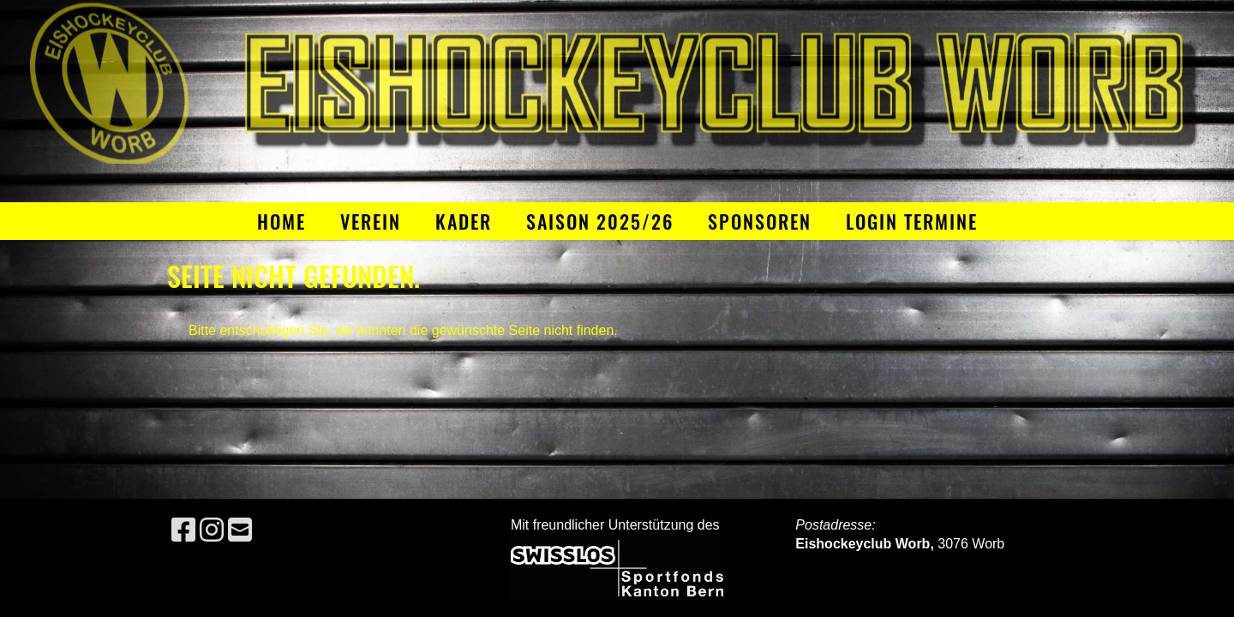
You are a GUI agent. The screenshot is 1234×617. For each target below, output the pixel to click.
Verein (370, 221)
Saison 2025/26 (600, 221)
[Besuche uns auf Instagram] (212, 530)
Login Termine (912, 221)
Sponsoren (760, 221)
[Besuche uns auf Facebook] (183, 530)
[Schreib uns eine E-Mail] (240, 530)
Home (281, 221)
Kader (463, 221)
